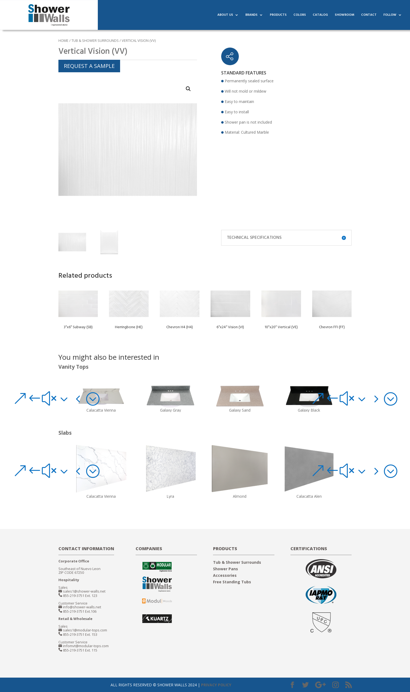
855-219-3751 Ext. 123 (80, 595)
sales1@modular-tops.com (85, 630)
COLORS (299, 15)
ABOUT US (225, 15)
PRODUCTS (278, 15)
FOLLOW (389, 15)
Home (63, 40)
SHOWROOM (344, 15)
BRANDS (251, 15)
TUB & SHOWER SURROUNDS (95, 40)
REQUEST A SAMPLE (89, 66)
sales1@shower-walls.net (84, 591)
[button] (56, 399)
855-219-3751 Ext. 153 (80, 634)
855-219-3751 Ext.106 (79, 611)
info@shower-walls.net (82, 607)
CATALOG (320, 15)
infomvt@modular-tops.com (86, 645)
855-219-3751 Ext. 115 (80, 650)
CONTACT (369, 15)
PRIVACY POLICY (216, 684)
